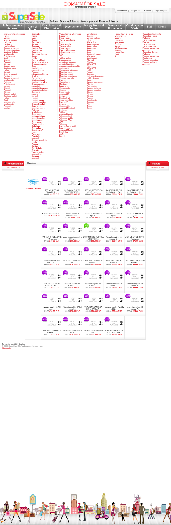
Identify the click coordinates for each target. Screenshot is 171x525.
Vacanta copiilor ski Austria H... (72, 285)
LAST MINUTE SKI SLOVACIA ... (51, 191)
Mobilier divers (37, 50)
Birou (34, 66)
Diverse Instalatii (38, 104)
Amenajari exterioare (40, 90)
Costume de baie (11, 52)
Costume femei (10, 68)
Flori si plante (37, 78)
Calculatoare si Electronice (51, 27)
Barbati (7, 72)
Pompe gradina (38, 124)
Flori (89, 40)
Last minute (119, 42)
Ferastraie (36, 136)
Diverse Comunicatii (67, 126)
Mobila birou (37, 68)
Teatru (89, 106)
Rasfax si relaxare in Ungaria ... (135, 215)
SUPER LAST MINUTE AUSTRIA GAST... (114, 331)
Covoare (35, 56)
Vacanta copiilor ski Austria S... (114, 238)
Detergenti (36, 92)
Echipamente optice (67, 52)
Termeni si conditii (9, 344)
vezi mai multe (13, 167)
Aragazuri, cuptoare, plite (69, 66)
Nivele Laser (37, 112)
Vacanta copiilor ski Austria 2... (135, 285)
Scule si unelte (38, 106)
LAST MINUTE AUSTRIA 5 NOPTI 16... (93, 238)
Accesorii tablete (66, 114)
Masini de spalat (66, 74)
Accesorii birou (38, 70)
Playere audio (64, 38)
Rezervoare (36, 114)
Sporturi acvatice (94, 90)
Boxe (61, 42)
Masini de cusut (65, 72)
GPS (61, 122)
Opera (89, 108)
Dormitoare (36, 42)
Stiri (149, 26)
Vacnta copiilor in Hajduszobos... (72, 215)
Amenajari (36, 86)
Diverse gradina (38, 84)
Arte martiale (92, 86)
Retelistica (63, 132)
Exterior (35, 144)
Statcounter (6, 348)
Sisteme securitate (39, 140)
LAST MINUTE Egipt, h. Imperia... (93, 261)
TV (60, 56)
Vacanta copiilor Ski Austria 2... (114, 261)
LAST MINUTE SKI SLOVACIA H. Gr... (135, 191)
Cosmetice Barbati (149, 52)
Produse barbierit (149, 62)
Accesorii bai (37, 154)
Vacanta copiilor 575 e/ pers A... (72, 308)
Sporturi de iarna (94, 88)
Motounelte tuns (38, 116)
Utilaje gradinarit (38, 80)
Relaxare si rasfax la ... (51, 214)
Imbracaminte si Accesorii (13, 27)
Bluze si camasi (10, 40)
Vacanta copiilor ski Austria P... (93, 285)
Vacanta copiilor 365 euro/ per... (51, 261)
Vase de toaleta (38, 152)
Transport (119, 40)
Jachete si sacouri (11, 48)
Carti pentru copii (94, 54)
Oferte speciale (121, 48)
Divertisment (73, 26)
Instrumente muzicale (96, 76)
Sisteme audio (65, 44)
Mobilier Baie (37, 48)
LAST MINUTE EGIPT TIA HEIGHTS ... (52, 285)
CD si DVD (91, 64)
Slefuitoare (36, 126)
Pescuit (90, 72)
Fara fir (62, 136)
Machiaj (145, 42)
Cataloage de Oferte (134, 27)
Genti (6, 58)
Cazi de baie (37, 148)
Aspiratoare (64, 68)
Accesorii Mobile (66, 130)
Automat (35, 94)
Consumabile (64, 106)
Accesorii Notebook (67, 108)
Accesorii (7, 62)
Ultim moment (120, 36)
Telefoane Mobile (66, 118)
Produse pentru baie (150, 48)
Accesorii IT (64, 94)
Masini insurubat (38, 118)
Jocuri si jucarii (93, 44)
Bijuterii (7, 60)
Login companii (161, 11)
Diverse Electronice (67, 50)
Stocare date (64, 92)
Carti (89, 52)
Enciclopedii (92, 58)
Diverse (7, 64)
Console (62, 90)
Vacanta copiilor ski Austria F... (135, 308)
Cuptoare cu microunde (68, 70)
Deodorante (147, 58)
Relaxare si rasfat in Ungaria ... (114, 215)
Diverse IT (63, 102)
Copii (6, 100)
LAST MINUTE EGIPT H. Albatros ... (135, 261)
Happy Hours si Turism (94, 27)
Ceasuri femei (9, 66)
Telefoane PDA (65, 120)
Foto (61, 54)
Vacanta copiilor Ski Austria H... (114, 285)
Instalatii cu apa (38, 100)
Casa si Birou (32, 28)
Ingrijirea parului (148, 40)
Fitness (90, 94)
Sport (89, 80)
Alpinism (90, 84)
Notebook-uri (64, 98)
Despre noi (135, 11)
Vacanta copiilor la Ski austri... (51, 308)
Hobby (89, 70)
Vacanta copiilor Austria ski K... (93, 331)
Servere (62, 104)
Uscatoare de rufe (66, 78)
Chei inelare (36, 128)
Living (34, 38)
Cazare (118, 38)
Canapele (35, 44)
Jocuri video (92, 46)
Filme (89, 66)
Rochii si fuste (9, 46)
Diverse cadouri (93, 38)
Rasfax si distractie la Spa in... (93, 215)
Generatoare (37, 122)
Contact (147, 11)
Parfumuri (146, 38)
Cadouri (90, 36)
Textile (34, 58)
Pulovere (7, 42)
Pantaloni (8, 44)
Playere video (64, 48)
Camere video (65, 46)
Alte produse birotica (40, 74)
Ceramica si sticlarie (40, 62)
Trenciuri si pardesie (12, 50)
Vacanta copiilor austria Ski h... (72, 331)
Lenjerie (7, 38)
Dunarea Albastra (33, 189)
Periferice (63, 110)
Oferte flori (91, 42)
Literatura (91, 56)
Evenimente (92, 100)
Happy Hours (120, 52)
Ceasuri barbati (10, 94)
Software (62, 96)
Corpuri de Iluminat (39, 54)
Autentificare (122, 11)
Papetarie (35, 72)
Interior (34, 142)
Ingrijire (7, 108)
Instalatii (35, 98)
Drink (117, 56)
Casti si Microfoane (67, 40)
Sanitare (35, 146)
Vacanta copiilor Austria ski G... (114, 308)
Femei (6, 36)
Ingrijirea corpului (149, 46)
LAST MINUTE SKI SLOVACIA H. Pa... (114, 191)
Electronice (63, 36)
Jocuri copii (91, 48)
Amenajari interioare (40, 88)
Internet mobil (64, 128)
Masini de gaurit (38, 108)
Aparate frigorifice (66, 64)
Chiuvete (35, 150)
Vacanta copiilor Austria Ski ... (72, 261)
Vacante (118, 50)
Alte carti (90, 60)
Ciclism (90, 92)
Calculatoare (64, 82)
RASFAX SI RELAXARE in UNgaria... (52, 238)
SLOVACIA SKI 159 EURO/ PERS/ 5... (72, 191)
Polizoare (35, 110)
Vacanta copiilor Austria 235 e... (72, 238)
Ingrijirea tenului (148, 44)
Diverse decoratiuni (39, 64)
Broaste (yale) (37, 130)
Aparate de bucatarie (67, 62)
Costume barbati (10, 96)
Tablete (62, 112)
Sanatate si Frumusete (115, 27)
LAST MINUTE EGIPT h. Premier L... (52, 331)
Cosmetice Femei (149, 36)
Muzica (90, 62)
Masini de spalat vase (68, 76)
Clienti (162, 26)
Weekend (118, 44)
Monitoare (63, 84)
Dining (34, 40)
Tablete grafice (65, 58)
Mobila (34, 36)
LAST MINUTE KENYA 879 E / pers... (93, 191)
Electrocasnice (65, 60)
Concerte (91, 102)
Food (117, 54)
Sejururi (118, 46)
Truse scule (36, 134)
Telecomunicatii (65, 116)
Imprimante (63, 86)
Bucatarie (35, 156)
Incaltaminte (9, 54)
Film (89, 104)
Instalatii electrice (39, 102)
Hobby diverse (93, 78)
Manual (35, 96)
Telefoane (63, 124)
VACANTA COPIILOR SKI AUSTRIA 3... (93, 308)
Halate (6, 70)
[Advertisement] (85, 171)
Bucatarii (35, 46)
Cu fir (61, 134)
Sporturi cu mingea (94, 82)
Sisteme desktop (66, 100)
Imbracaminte (9, 102)
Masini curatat (37, 120)
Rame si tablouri (38, 60)
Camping (90, 74)
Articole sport (9, 56)
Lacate (34, 132)
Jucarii (89, 50)
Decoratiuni (36, 52)
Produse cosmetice (150, 60)
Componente (64, 88)
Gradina (35, 76)
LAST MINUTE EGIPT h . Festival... (135, 238)
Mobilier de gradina (39, 82)
